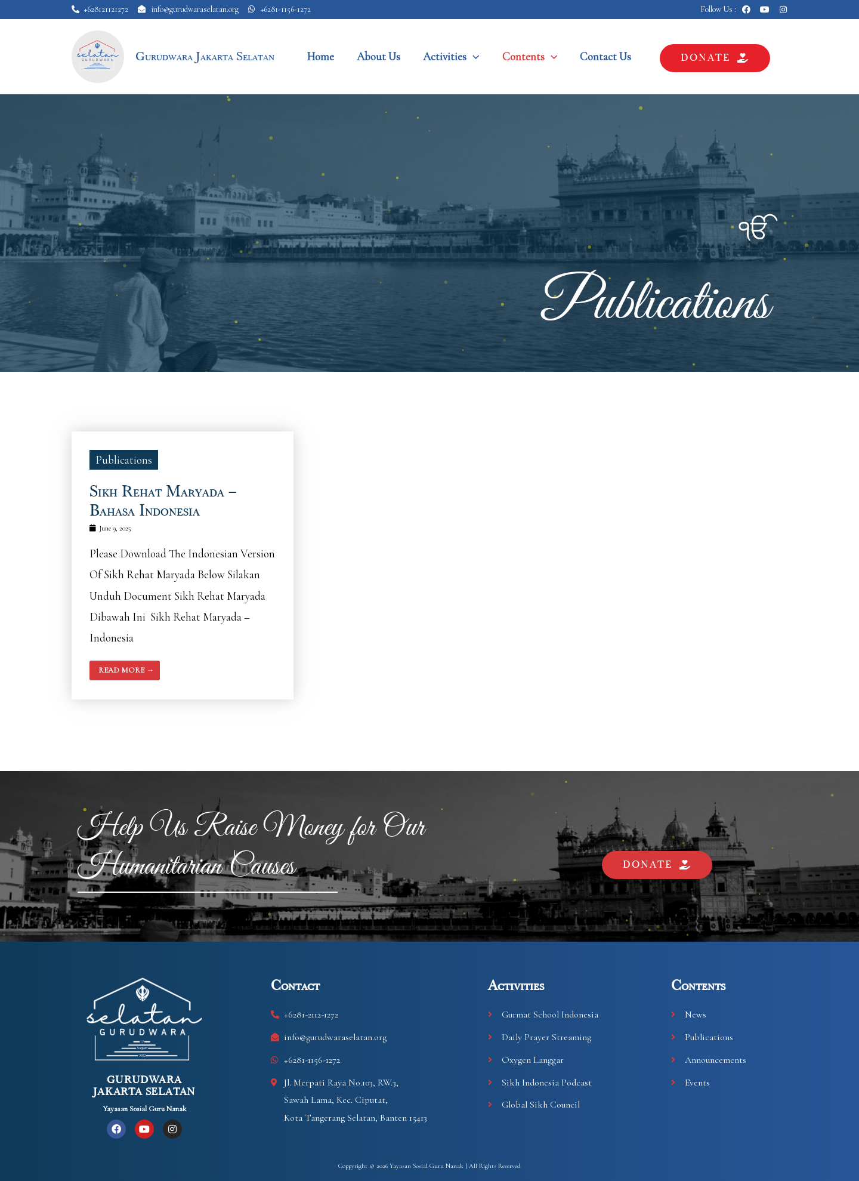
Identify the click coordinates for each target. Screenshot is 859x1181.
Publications (656, 300)
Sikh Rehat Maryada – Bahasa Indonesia (162, 501)
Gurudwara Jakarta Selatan (204, 56)
